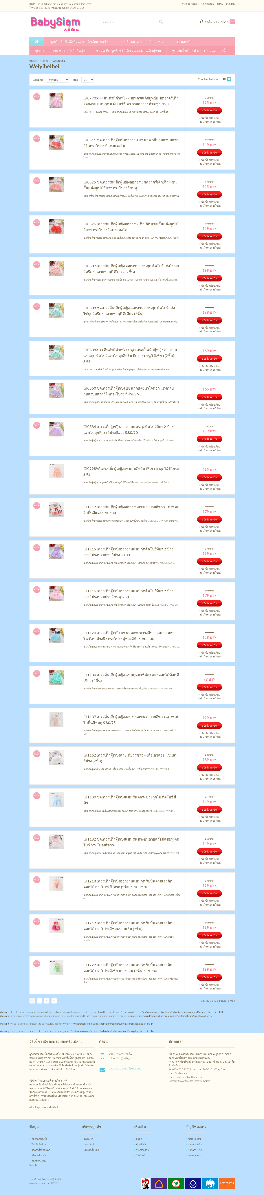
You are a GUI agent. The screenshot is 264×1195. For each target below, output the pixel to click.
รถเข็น (220, 3)
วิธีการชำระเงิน (39, 1155)
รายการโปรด (195, 1149)
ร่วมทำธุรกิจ (142, 1149)
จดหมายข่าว (194, 1155)
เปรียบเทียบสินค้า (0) (207, 79)
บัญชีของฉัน (207, 3)
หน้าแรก (33, 60)
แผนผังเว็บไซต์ (91, 1149)
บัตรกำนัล (141, 1144)
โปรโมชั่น (141, 1155)
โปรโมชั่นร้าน (39, 1144)
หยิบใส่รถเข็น (209, 110)
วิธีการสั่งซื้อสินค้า (41, 1149)
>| (54, 1000)
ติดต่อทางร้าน (39, 1161)
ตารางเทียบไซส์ (50, 1107)
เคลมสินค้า (89, 1144)
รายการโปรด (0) (190, 3)
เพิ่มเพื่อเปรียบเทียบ (210, 118)
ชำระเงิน (230, 3)
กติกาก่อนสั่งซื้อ (39, 1138)
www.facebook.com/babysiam (194, 1080)
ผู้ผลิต (45, 60)
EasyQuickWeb (55, 1179)
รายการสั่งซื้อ (195, 1144)
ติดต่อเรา (88, 1138)
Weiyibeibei (59, 60)
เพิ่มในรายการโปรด (210, 121)
